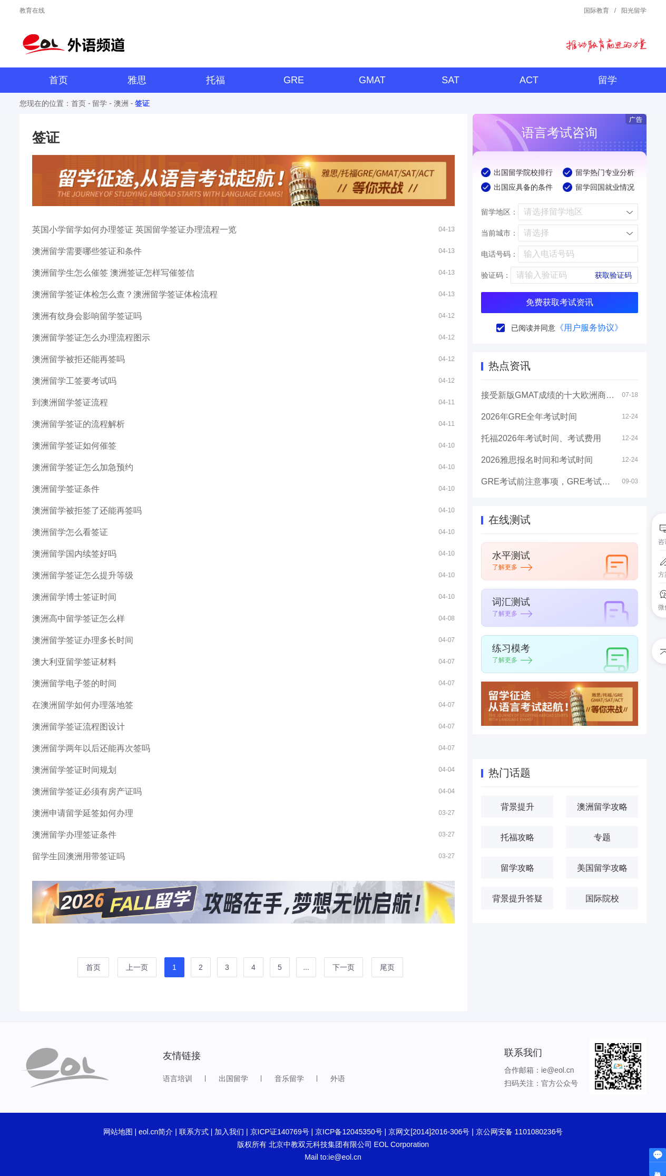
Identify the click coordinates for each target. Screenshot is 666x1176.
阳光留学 (634, 10)
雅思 (137, 80)
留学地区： (499, 212)
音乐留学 (289, 1078)
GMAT (372, 80)
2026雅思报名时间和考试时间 (537, 459)
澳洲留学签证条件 (66, 488)
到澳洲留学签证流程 (70, 402)
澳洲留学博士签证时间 (74, 596)
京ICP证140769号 (279, 1132)
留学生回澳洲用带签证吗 (78, 856)
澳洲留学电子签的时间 (74, 683)
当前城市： (499, 233)
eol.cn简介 (156, 1132)
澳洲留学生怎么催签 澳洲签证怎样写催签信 (113, 272)
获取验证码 (613, 275)
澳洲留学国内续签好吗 (74, 553)
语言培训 (177, 1078)
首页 (58, 80)
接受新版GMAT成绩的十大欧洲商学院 (548, 395)
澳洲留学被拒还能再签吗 (78, 359)
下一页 (343, 967)
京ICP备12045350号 (349, 1132)
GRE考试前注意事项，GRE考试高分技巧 (548, 481)
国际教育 (596, 10)
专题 (602, 837)
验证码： (496, 275)
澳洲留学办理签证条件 (74, 834)
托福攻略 (517, 837)
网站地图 (118, 1132)
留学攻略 (517, 867)
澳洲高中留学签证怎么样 (78, 618)
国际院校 (602, 898)
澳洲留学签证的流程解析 (78, 424)
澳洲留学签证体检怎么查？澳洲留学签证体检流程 (125, 294)
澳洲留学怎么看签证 (70, 532)
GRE (293, 80)
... (306, 967)
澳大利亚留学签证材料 (74, 661)
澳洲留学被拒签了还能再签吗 (87, 510)
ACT (529, 80)
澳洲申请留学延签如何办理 (82, 813)
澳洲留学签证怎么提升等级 (82, 575)
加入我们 (229, 1132)
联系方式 (194, 1132)
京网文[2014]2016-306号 (428, 1132)
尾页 (387, 967)
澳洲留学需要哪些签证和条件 (87, 251)
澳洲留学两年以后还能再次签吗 (91, 748)
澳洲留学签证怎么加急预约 (82, 467)
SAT (450, 80)
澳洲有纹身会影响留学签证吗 (87, 316)
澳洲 (121, 103)
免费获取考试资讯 (559, 302)
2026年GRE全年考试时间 (529, 416)
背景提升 (517, 806)
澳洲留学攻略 (602, 806)
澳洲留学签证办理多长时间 (82, 640)
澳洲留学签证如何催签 (74, 445)
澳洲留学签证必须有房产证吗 (87, 791)
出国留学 (233, 1078)
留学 (607, 80)
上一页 (137, 967)
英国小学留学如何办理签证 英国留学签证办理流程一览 (134, 229)
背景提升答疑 (517, 898)
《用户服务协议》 (589, 327)
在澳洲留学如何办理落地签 (82, 705)
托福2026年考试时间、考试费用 (541, 438)
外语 (337, 1078)
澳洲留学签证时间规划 (74, 769)
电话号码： (499, 254)
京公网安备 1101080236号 (519, 1132)
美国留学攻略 (602, 867)
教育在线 (32, 10)
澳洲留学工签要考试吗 (74, 380)
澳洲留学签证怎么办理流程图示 (91, 337)
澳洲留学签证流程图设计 (78, 726)
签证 (142, 103)
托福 (215, 80)
